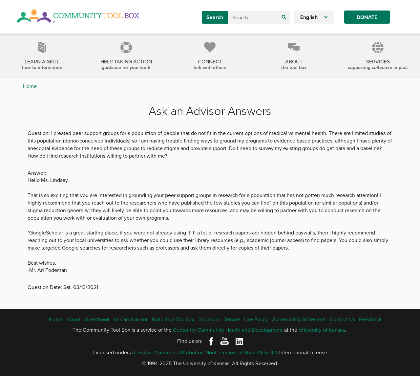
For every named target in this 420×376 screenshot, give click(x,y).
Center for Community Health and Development (228, 329)
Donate (367, 17)
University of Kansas (322, 329)
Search (214, 17)
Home (30, 86)
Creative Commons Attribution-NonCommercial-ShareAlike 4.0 (206, 352)
